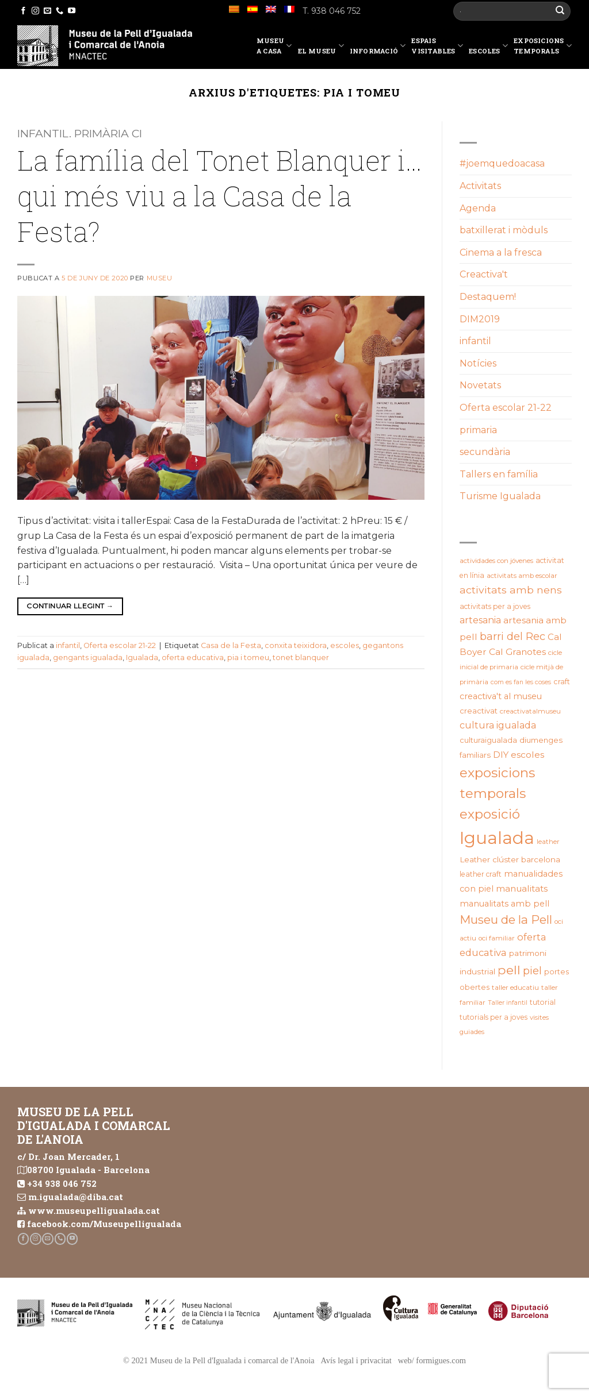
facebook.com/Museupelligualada (104, 1223)
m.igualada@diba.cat (75, 1196)
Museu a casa (274, 45)
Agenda (478, 208)
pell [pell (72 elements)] (509, 969)
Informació (378, 47)
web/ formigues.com (432, 1360)
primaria (478, 430)
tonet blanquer (301, 657)
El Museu (321, 47)
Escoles (488, 47)
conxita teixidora (296, 645)
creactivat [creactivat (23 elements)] (479, 710)
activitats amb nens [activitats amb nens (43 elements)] (511, 590)
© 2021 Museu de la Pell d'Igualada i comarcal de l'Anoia (219, 1360)
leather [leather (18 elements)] (548, 842)
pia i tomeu (248, 657)
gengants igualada (88, 657)
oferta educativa (193, 657)
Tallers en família (499, 474)
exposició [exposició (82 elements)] (490, 814)
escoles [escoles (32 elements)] (527, 754)
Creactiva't (484, 274)
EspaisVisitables (437, 45)
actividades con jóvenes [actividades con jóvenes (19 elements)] (496, 561)
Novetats (480, 385)
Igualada (142, 657)
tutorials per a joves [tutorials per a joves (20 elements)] (493, 1017)
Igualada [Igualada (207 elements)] (497, 838)
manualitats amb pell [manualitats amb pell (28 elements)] (504, 903)
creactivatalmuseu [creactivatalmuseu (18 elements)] (530, 711)
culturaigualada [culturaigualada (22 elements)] (488, 740)
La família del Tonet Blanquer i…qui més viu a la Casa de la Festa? (219, 196)
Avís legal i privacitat (356, 1360)
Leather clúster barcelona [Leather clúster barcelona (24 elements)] (510, 859)
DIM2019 (480, 319)
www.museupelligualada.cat (94, 1210)
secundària (485, 451)
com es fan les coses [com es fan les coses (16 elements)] (521, 682)
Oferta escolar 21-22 (119, 645)
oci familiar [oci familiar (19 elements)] (497, 938)
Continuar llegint (69, 605)
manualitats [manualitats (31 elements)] (522, 888)
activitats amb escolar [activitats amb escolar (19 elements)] (522, 576)
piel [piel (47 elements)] (532, 970)
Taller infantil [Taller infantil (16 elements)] (507, 1002)
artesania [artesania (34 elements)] (480, 620)
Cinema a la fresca (501, 252)
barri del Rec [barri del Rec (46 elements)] (512, 636)
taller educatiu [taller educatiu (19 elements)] (515, 988)
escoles (344, 645)
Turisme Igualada (500, 496)
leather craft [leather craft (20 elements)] (481, 874)
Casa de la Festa (231, 645)
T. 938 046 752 (332, 11)
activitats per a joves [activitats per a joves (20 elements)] (495, 606)
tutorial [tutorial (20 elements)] (543, 1002)
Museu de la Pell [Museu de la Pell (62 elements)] (506, 919)
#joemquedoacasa (502, 163)
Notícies (478, 363)
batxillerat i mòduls (504, 230)
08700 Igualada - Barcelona (88, 1169)
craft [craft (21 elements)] (561, 681)
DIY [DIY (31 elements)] (500, 754)
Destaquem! (488, 296)
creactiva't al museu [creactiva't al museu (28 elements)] (501, 696)
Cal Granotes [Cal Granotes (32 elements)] (517, 651)
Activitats (480, 185)
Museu (160, 278)
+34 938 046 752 (62, 1183)
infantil (68, 645)
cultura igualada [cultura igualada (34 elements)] (498, 725)
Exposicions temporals (543, 45)
